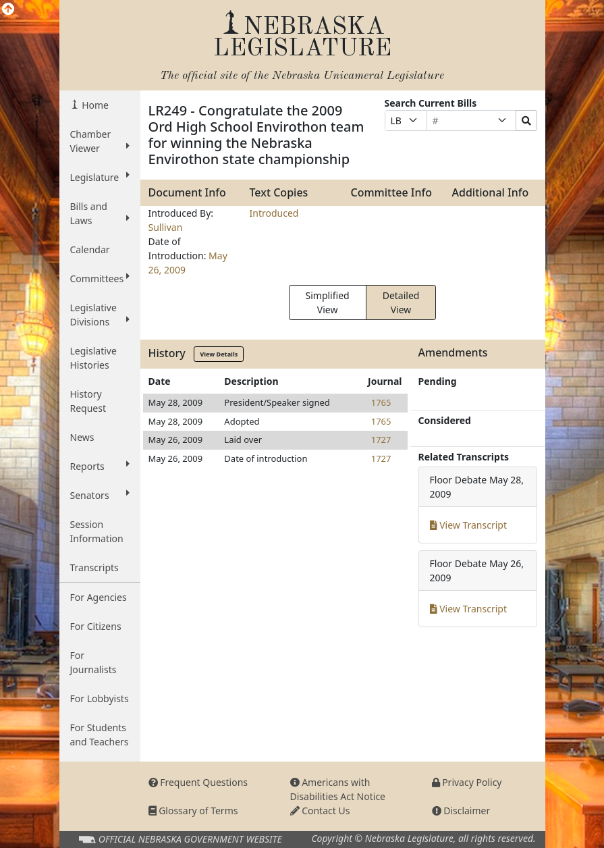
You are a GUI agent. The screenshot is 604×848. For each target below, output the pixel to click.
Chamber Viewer (100, 141)
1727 (381, 439)
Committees (100, 278)
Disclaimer (461, 810)
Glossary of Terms (193, 810)
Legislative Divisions (100, 314)
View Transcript (468, 525)
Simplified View (328, 302)
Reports (100, 466)
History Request (88, 401)
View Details (219, 354)
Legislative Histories (93, 357)
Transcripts (94, 567)
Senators (100, 495)
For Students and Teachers (99, 734)
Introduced (274, 213)
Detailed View (401, 302)
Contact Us (320, 810)
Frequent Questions (198, 782)
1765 (381, 402)
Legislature (100, 177)
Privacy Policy (467, 782)
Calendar (90, 249)
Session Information (96, 531)
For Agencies (98, 597)
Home (94, 105)
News (82, 437)
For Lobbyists (99, 698)
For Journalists (93, 662)
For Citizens (95, 626)
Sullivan (165, 227)
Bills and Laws (100, 213)
